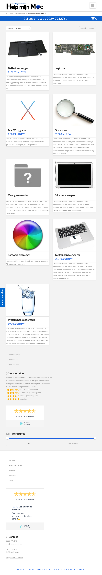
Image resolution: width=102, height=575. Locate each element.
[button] (92, 5)
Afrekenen (13, 360)
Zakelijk (12, 470)
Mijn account (14, 365)
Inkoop (12, 460)
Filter (28, 443)
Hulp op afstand (44, 569)
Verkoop (32, 569)
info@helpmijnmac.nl (14, 544)
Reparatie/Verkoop (17, 14)
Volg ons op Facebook (14, 557)
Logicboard (61, 68)
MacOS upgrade (17, 130)
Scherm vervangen (65, 195)
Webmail (12, 475)
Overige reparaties (18, 195)
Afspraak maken (15, 465)
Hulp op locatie (60, 569)
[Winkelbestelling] (18, 28)
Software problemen (19, 254)
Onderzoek (61, 130)
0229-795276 (56, 18)
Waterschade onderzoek (21, 319)
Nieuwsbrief (79, 569)
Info (70, 569)
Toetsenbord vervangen (68, 254)
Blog (11, 480)
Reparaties (22, 569)
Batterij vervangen (18, 68)
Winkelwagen (14, 354)
